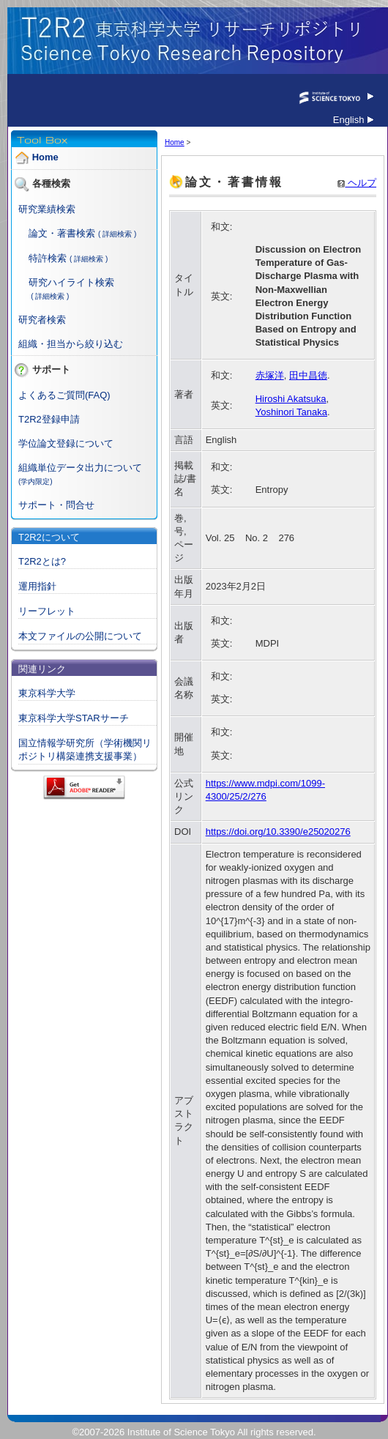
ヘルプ (356, 182)
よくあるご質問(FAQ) (64, 395)
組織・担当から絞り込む (70, 343)
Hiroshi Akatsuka (291, 398)
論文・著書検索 (62, 233)
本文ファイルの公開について (80, 636)
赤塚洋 (269, 375)
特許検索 (48, 258)
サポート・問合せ (56, 504)
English (353, 119)
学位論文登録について (65, 443)
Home (45, 157)
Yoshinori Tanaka (291, 411)
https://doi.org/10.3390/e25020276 (278, 831)
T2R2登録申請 (49, 419)
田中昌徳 (308, 375)
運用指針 (37, 586)
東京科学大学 (46, 693)
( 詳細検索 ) (117, 234)
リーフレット (46, 611)
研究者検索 (42, 319)
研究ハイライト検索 (71, 282)
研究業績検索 (46, 209)
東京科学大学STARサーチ (73, 718)
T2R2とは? (42, 561)
